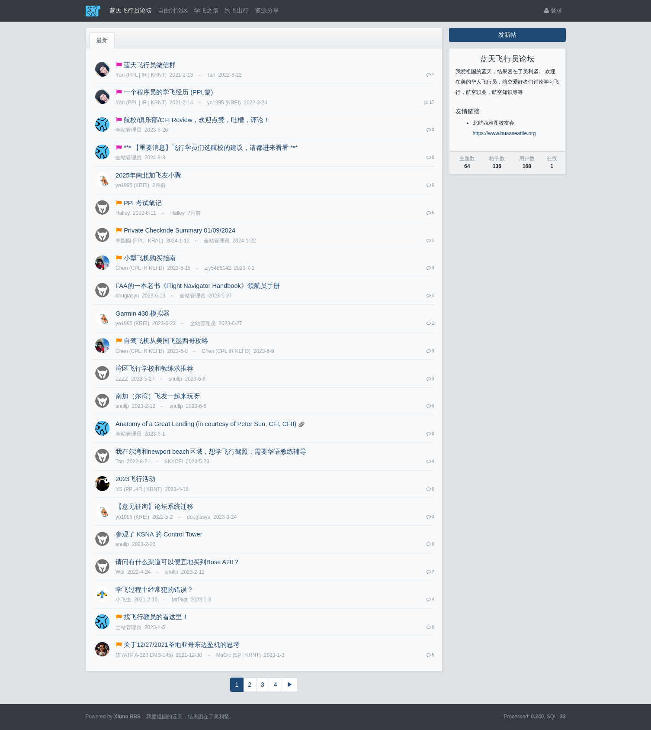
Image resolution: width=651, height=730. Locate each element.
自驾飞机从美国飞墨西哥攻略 (166, 340)
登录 (553, 10)
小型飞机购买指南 (150, 258)
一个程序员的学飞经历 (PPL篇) (168, 92)
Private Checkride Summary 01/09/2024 (179, 230)
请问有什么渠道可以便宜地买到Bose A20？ (177, 562)
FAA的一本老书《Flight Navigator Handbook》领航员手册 (197, 285)
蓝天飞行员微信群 (150, 64)
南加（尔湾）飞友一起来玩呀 (157, 396)
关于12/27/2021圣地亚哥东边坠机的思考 (182, 644)
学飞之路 (206, 10)
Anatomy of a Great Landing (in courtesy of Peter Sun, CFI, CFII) (205, 423)
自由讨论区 (173, 10)
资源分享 (267, 10)
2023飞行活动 (135, 478)
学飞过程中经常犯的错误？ (154, 589)
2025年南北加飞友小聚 (148, 175)
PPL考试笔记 (143, 203)
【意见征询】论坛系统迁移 (154, 506)
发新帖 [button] (507, 34)
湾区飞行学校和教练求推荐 (154, 368)
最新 (102, 40)
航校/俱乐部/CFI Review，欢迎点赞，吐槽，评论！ (197, 119)
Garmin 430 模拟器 (142, 313)
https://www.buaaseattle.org (504, 133)
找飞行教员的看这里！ (156, 617)
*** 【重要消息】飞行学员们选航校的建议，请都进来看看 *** (211, 147)
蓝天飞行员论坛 (130, 10)
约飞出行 (236, 10)
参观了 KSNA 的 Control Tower (158, 534)
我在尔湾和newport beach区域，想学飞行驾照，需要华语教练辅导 (210, 451)
